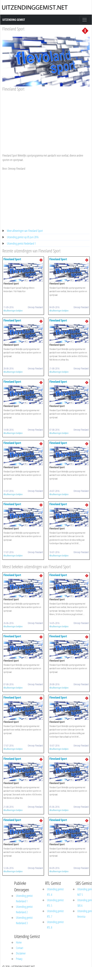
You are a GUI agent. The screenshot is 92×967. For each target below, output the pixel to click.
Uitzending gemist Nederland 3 (24, 920)
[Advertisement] (44, 119)
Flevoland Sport (13, 29)
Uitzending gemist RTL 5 (55, 903)
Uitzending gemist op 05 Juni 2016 (22, 237)
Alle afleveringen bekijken (13, 310)
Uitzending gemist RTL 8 (55, 924)
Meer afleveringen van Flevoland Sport (25, 231)
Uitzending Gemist (13, 20)
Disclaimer (21, 953)
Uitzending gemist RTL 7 (55, 914)
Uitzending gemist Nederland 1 (21, 243)
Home (19, 942)
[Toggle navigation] (84, 19)
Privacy (19, 959)
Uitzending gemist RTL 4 (55, 892)
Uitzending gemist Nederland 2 (24, 909)
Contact (19, 948)
